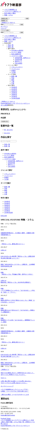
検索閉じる (4, 20)
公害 (12, 83)
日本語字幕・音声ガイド (22, 58)
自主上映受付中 (16, 54)
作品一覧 (10, 45)
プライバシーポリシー (23, 103)
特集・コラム (8, 15)
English (3, 103)
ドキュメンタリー (17, 67)
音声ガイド (18, 61)
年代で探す (11, 85)
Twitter (9, 418)
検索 (4, 18)
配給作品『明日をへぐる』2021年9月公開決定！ (16, 282)
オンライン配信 (16, 52)
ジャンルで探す (13, 65)
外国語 (13, 70)
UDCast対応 (18, 63)
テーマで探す (12, 74)
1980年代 (14, 94)
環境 (12, 80)
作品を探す (7, 43)
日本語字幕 (18, 59)
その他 (13, 72)
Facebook (3, 418)
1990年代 (14, 93)
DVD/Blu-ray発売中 (17, 50)
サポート (12, 22)
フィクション (15, 69)
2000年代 (14, 91)
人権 (12, 81)
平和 (12, 78)
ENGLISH (4, 215)
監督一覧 (10, 47)
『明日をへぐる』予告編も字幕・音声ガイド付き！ (17, 274)
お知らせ (3, 250)
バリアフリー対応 (17, 56)
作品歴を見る (4, 121)
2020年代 (14, 87)
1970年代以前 (15, 98)
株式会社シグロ (10, 103)
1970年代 (14, 96)
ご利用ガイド (5, 22)
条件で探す (11, 48)
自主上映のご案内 (10, 13)
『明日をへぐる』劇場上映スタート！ (13, 244)
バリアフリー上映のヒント (12, 11)
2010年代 (14, 89)
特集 (2, 272)
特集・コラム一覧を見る (8, 223)
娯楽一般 (14, 76)
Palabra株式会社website (8, 415)
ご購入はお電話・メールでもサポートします (15, 394)
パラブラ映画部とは (10, 9)
